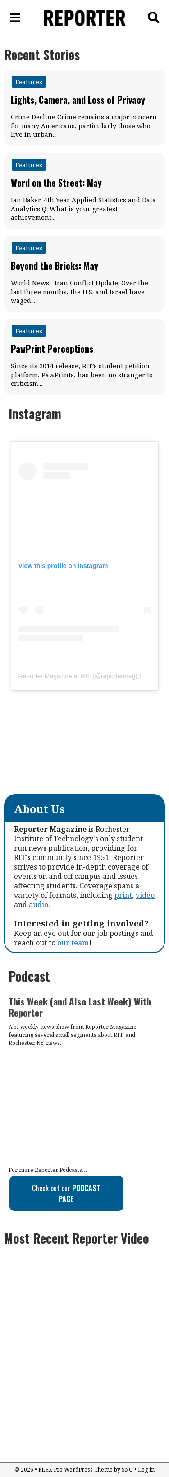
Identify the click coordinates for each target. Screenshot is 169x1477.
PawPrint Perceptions (52, 348)
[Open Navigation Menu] (15, 18)
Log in (146, 1469)
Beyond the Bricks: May (54, 265)
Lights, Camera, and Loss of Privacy (78, 99)
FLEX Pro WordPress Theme (75, 1469)
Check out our (66, 1193)
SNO (127, 1469)
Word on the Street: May (56, 182)
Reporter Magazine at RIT (54, 676)
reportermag (118, 676)
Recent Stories (42, 54)
